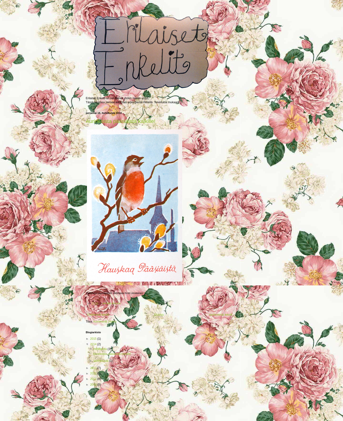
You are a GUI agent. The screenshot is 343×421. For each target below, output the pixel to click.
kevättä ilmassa (112, 303)
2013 (93, 368)
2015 (93, 338)
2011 (93, 379)
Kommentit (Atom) (104, 321)
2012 (93, 373)
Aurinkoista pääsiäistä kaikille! (120, 121)
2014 (93, 344)
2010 (93, 384)
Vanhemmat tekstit (220, 314)
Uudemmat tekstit (98, 314)
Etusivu (159, 314)
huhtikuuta (101, 349)
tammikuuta (101, 360)
